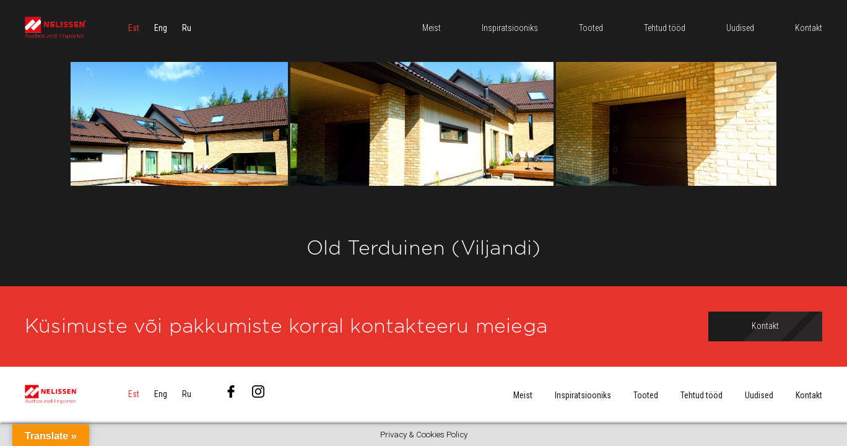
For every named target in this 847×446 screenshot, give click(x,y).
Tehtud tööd (701, 395)
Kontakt (809, 395)
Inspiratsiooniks (583, 395)
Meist (522, 395)
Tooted (645, 395)
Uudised (759, 395)
